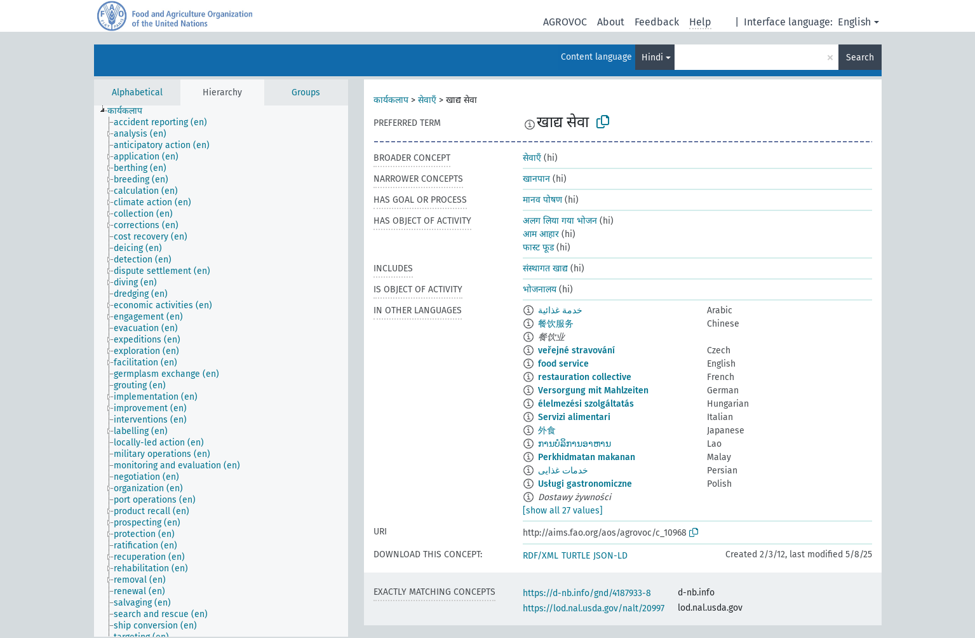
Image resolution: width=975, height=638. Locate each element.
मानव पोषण (542, 199)
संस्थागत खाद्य (545, 268)
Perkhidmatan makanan (586, 457)
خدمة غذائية (560, 310)
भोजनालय (539, 289)
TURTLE (575, 555)
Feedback (657, 22)
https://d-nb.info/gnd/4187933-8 (587, 593)
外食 (547, 430)
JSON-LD (610, 555)
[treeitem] (130, 111)
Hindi (652, 57)
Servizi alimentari (574, 417)
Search (860, 57)
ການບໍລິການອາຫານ (574, 443)
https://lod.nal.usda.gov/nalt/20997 (593, 608)
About (610, 22)
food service (563, 363)
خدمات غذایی (563, 470)
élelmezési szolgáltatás (586, 403)
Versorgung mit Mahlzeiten (593, 390)
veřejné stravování (576, 350)
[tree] (221, 371)
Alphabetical (137, 92)
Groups (306, 92)
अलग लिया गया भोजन (560, 220)
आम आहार (541, 234)
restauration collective (584, 377)
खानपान (536, 178)
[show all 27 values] (563, 510)
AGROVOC (565, 22)
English (854, 22)
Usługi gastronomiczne (585, 483)
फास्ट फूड (538, 247)
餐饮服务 (556, 323)
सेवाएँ (427, 100)
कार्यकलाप (390, 100)
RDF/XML (540, 555)
